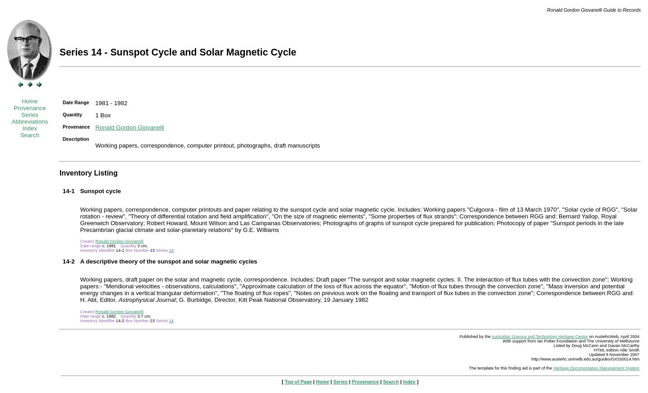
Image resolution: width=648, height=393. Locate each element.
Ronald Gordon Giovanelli (129, 127)
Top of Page (298, 381)
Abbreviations (30, 121)
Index (30, 128)
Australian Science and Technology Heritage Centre (540, 336)
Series (29, 114)
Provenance (30, 108)
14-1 (69, 191)
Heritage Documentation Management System (596, 368)
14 (171, 250)
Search (29, 135)
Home (30, 101)
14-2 (69, 261)
